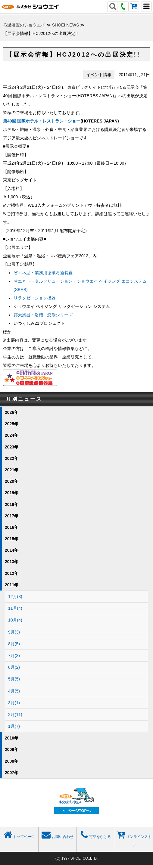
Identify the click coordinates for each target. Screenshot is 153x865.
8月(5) (14, 643)
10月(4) (15, 620)
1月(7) (14, 726)
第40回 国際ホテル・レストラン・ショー (41, 121)
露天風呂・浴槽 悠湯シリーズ (43, 314)
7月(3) (14, 655)
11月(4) (15, 608)
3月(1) (14, 702)
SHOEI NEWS (65, 25)
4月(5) (14, 691)
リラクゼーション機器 (35, 298)
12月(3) (15, 596)
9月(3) (14, 632)
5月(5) (14, 679)
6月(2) (14, 667)
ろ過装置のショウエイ (24, 25)
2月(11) (15, 714)
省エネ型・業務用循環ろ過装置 (43, 272)
